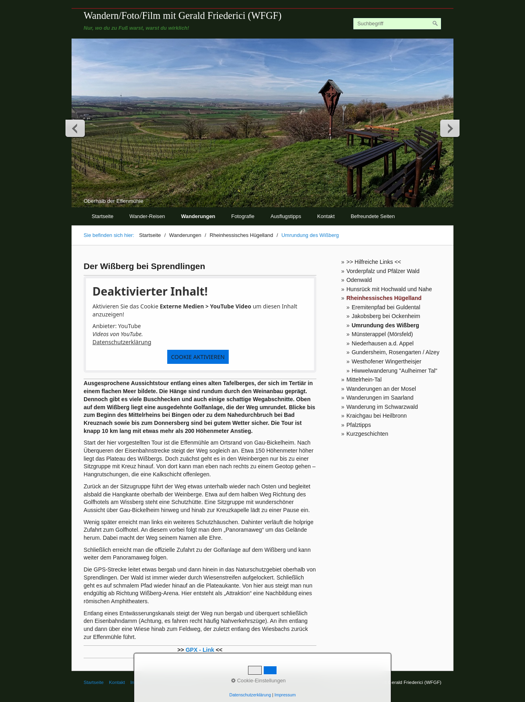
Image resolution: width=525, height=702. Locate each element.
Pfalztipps (359, 425)
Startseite (102, 216)
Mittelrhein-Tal (364, 379)
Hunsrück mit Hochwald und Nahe (389, 289)
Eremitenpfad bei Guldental (386, 307)
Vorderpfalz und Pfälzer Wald (383, 271)
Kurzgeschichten (367, 434)
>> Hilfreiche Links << (374, 262)
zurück (75, 128)
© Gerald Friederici (179, 682)
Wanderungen (198, 216)
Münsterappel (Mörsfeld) (382, 334)
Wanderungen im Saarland (380, 397)
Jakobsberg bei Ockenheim (386, 316)
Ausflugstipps (286, 216)
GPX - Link (200, 650)
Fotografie (242, 216)
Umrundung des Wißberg (385, 325)
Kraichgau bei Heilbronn (377, 415)
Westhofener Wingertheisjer (386, 361)
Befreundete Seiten (373, 216)
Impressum (142, 682)
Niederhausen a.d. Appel (383, 343)
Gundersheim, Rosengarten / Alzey (395, 352)
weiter (449, 128)
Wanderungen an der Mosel (381, 389)
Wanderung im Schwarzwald (382, 407)
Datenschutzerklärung (121, 342)
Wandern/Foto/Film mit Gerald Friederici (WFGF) (182, 15)
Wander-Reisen (147, 216)
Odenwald (359, 280)
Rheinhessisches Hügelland (384, 298)
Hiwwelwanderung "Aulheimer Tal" (394, 370)
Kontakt (325, 216)
